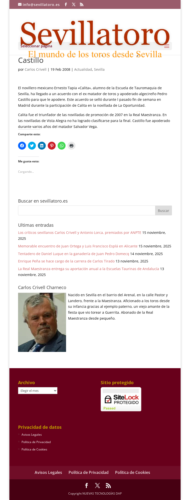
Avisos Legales (32, 434)
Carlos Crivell (36, 69)
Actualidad (83, 69)
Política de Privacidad (36, 442)
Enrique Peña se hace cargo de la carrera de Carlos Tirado (66, 261)
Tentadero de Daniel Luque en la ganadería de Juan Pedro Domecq (73, 253)
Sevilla (99, 69)
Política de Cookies (34, 449)
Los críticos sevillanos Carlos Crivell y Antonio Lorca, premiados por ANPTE (79, 232)
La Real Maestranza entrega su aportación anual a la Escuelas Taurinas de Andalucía (88, 268)
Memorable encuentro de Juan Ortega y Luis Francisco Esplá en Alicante (78, 246)
